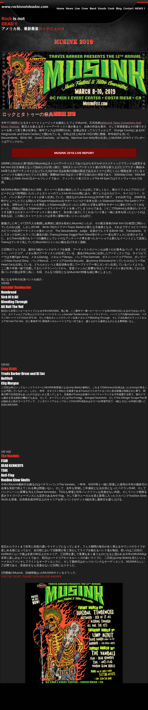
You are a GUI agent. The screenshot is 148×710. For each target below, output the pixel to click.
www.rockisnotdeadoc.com (25, 7)
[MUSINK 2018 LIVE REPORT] (74, 152)
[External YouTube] (33, 358)
